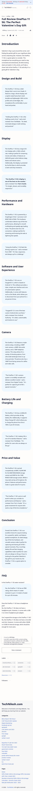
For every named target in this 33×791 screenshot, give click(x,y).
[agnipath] (24, 666)
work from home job (8, 764)
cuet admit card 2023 (8, 729)
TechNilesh (8, 7)
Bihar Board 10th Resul (8, 719)
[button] (27, 7)
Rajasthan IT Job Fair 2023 (9, 743)
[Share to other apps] (16, 35)
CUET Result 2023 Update (9, 721)
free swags (5, 734)
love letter (5, 751)
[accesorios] (24, 662)
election (4, 731)
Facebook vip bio (7, 725)
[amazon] (24, 671)
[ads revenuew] (9, 666)
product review (6, 757)
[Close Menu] (30, 2)
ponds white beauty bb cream (10, 755)
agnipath (4, 727)
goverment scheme (7, 749)
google (4, 736)
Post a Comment (16, 650)
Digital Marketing (7, 723)
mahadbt (4, 753)
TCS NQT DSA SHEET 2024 (9, 747)
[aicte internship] (9, 671)
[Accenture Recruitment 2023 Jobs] (9, 662)
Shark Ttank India (7, 745)
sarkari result (6, 738)
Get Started (9, 3)
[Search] (30, 7)
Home (3, 772)
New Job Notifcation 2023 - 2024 (11, 782)
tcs (2, 762)
